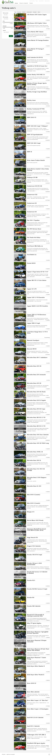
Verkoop (16, 3)
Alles (39, 12)
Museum (31, 3)
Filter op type (5, 17)
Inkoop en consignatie (23, 3)
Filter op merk (5, 12)
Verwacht (34, 12)
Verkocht (23, 12)
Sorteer (4, 30)
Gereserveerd (29, 12)
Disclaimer (3, 754)
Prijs (4, 21)
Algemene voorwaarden (11, 754)
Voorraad (19, 12)
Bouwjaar (4, 25)
